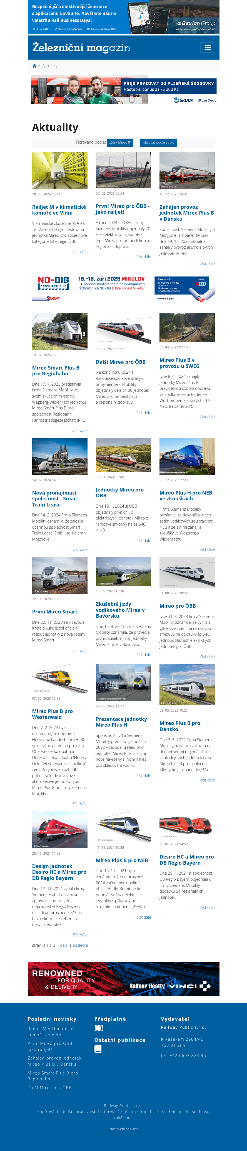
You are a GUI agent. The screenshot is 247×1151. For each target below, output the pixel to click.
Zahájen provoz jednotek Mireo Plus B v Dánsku (186, 212)
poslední (80, 945)
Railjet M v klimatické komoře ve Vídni (59, 209)
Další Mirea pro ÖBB (121, 361)
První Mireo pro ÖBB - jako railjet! (122, 209)
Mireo (120, 142)
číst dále (80, 251)
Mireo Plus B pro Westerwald (52, 714)
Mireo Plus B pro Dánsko (179, 726)
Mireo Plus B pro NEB (122, 860)
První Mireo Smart (55, 611)
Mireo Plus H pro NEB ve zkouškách (185, 495)
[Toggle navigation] (207, 47)
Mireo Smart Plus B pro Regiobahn (56, 370)
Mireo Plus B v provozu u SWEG (179, 362)
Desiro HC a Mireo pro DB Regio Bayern (186, 859)
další (64, 945)
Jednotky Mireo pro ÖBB (120, 492)
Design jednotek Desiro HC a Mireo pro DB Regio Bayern (59, 872)
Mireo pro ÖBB (177, 605)
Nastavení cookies (123, 1129)
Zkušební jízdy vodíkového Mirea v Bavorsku (120, 609)
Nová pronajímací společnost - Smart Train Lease (55, 498)
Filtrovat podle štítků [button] (158, 142)
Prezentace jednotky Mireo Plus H (121, 721)
